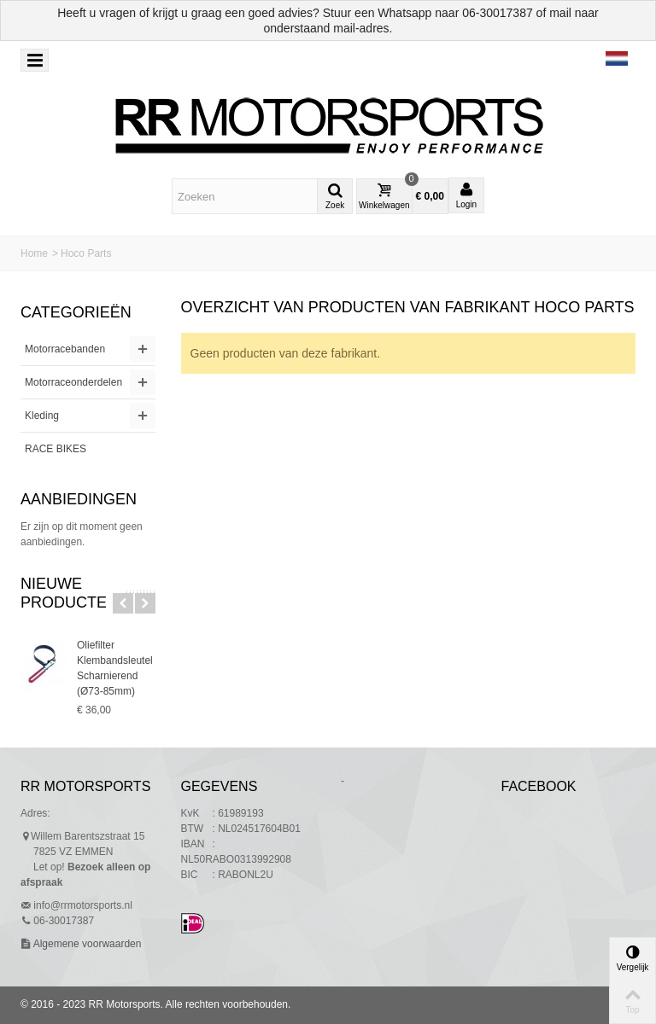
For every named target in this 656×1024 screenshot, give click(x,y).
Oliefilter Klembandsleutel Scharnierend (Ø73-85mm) (115, 668)
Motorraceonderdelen (73, 382)
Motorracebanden (65, 349)
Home (34, 253)
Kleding (42, 416)
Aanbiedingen (78, 499)
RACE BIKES (55, 449)
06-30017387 (497, 13)
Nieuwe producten (69, 593)
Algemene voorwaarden (86, 944)
